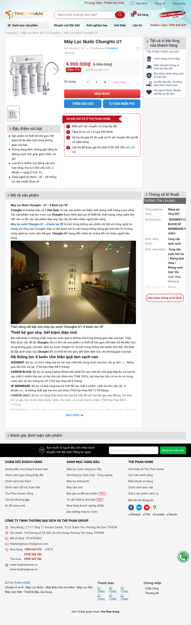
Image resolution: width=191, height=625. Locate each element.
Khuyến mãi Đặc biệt (67, 25)
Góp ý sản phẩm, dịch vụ (143, 493)
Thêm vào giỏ (82, 104)
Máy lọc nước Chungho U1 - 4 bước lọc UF (37, 224)
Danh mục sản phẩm (23, 25)
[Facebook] (131, 507)
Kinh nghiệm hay (96, 25)
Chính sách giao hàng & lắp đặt (24, 475)
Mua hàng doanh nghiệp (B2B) (85, 505)
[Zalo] (139, 507)
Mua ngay (102, 94)
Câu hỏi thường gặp (17, 499)
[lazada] (147, 514)
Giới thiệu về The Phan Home (146, 469)
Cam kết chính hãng (140, 475)
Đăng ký (160, 3)
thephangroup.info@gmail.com (29, 544)
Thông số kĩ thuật (164, 194)
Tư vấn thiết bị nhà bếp (85, 499)
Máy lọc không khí (78, 481)
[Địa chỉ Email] (133, 450)
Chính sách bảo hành (18, 481)
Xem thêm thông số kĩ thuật (164, 297)
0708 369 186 (33, 555)
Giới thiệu (120, 25)
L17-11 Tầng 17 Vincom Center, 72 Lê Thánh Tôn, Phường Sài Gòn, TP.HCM (71, 528)
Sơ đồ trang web (15, 505)
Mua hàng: (16, 550)
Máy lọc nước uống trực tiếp (84, 469)
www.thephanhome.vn (24, 565)
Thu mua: (16, 559)
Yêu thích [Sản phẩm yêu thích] (139, 3)
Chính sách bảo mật (140, 487)
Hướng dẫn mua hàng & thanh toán (26, 469)
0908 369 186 (33, 559)
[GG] (154, 507)
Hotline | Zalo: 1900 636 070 (168, 25)
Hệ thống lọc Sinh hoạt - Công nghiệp (90, 475)
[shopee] (131, 514)
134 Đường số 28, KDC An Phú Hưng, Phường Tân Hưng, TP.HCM (64, 533)
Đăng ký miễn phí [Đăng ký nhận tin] (173, 450)
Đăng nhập (179, 3)
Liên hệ (137, 25)
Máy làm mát (75, 487)
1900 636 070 (33, 550)
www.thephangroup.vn (24, 570)
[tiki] (139, 514)
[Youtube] (147, 507)
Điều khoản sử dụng (140, 481)
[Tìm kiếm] (120, 15)
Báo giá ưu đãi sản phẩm (86, 493)
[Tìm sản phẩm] (89, 15)
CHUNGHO (112, 48)
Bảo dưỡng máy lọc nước (82, 511)
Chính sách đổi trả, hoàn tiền (22, 487)
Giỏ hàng (139, 14)
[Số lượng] (96, 82)
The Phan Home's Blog (19, 493)
